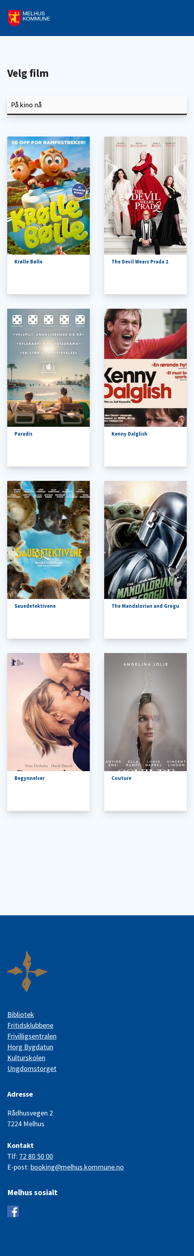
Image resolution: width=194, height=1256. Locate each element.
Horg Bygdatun (30, 1046)
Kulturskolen (26, 1057)
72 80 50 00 (36, 1156)
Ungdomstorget (32, 1068)
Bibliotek (20, 1014)
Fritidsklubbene (30, 1025)
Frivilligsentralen (32, 1036)
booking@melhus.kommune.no (77, 1167)
